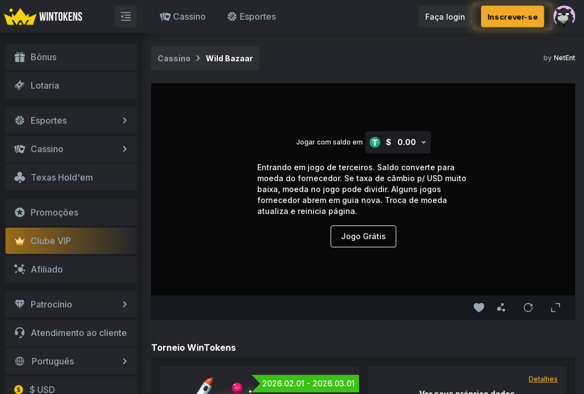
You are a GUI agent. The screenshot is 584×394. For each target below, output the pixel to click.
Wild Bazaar (229, 58)
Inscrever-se (512, 16)
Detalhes (543, 379)
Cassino (183, 16)
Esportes (251, 16)
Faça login (445, 16)
